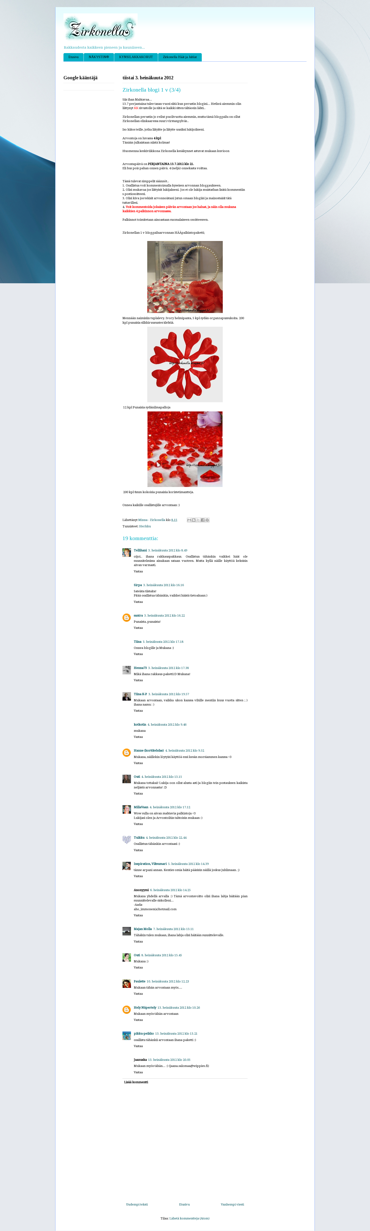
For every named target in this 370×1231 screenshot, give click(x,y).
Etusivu (73, 57)
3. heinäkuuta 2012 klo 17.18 (163, 641)
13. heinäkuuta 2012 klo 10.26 (179, 1007)
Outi (137, 776)
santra (138, 615)
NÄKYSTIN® (99, 57)
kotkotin (140, 724)
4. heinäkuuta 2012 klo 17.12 (170, 807)
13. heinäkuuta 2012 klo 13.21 (176, 1033)
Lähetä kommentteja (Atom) (189, 1218)
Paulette (139, 981)
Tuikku (139, 837)
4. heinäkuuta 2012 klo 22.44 (166, 837)
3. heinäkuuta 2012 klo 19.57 (168, 694)
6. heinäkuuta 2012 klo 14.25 (170, 890)
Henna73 (140, 668)
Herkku (145, 526)
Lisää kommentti (136, 1082)
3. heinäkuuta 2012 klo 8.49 (167, 550)
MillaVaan (141, 807)
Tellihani (140, 550)
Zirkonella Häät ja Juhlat (180, 57)
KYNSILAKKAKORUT (136, 57)
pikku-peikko (144, 1033)
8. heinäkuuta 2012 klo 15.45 (161, 955)
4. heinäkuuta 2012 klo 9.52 (184, 750)
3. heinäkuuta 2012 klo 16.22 (164, 615)
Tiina (137, 641)
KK (136, 108)
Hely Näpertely (145, 1007)
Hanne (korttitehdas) (149, 750)
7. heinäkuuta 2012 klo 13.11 (173, 929)
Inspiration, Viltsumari (150, 864)
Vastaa (138, 571)
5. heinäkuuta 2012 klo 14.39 (188, 864)
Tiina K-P (140, 694)
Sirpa (138, 585)
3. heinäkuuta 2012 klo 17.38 (168, 668)
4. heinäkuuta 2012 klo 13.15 (161, 776)
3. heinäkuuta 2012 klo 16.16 (163, 585)
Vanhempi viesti (232, 1204)
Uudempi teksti (137, 1204)
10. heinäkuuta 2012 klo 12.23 (168, 981)
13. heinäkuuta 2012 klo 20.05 (169, 1060)
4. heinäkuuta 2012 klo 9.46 (166, 724)
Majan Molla (143, 929)
